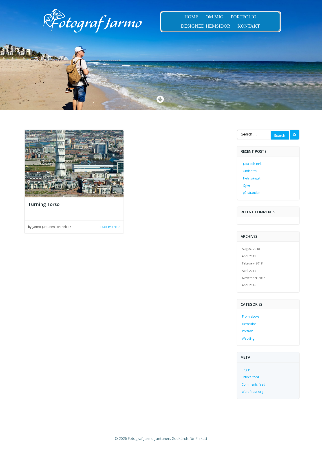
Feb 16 (66, 227)
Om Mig (218, 17)
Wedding (248, 338)
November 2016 (253, 278)
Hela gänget (251, 178)
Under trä (250, 171)
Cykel (247, 185)
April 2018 (249, 256)
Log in (246, 370)
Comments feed (253, 384)
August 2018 (251, 249)
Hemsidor (249, 324)
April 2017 (249, 271)
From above (251, 316)
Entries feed (250, 377)
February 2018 (252, 263)
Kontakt (252, 26)
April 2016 (249, 285)
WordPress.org (252, 391)
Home (195, 17)
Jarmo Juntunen (43, 227)
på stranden (251, 192)
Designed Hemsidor (209, 26)
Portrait (247, 331)
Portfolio (247, 17)
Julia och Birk (252, 164)
